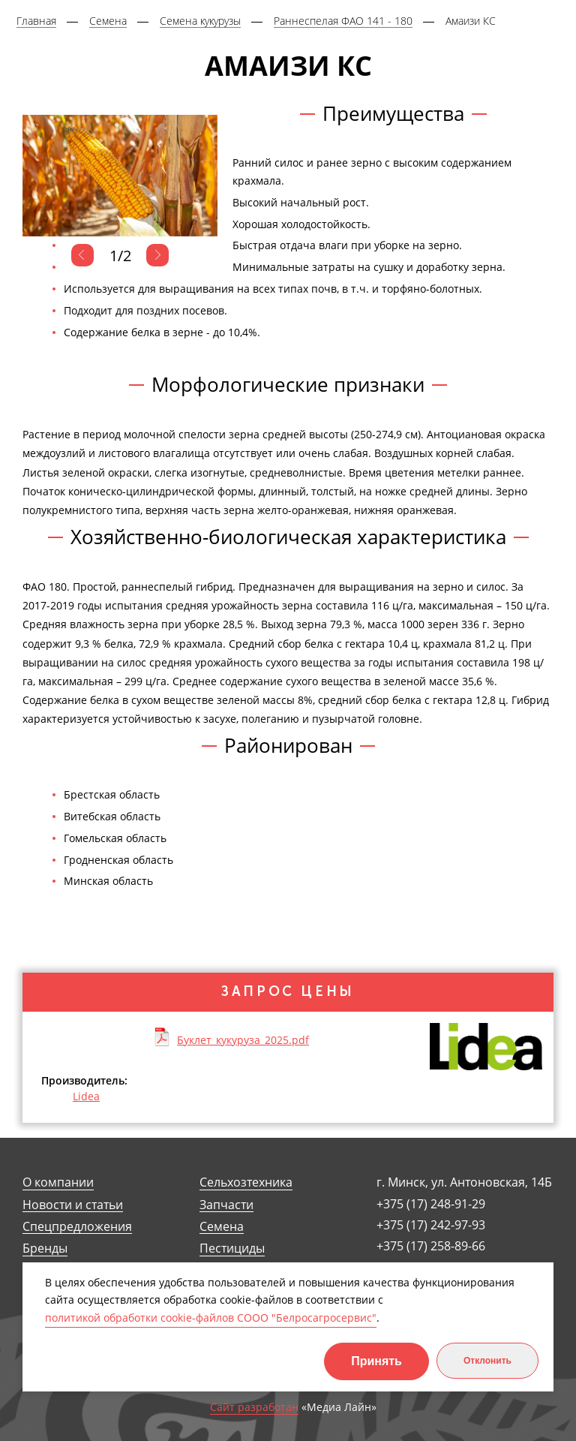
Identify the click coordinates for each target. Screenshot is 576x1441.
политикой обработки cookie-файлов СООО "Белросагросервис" (210, 1317)
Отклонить (488, 1360)
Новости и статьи (72, 1205)
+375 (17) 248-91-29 (430, 1204)
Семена (222, 1227)
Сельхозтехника (246, 1182)
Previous (82, 255)
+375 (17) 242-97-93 (430, 1225)
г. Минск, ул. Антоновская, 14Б (464, 1182)
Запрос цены (288, 991)
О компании (58, 1182)
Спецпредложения (77, 1227)
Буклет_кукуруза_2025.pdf (243, 1039)
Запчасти (227, 1205)
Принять (376, 1361)
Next (157, 255)
